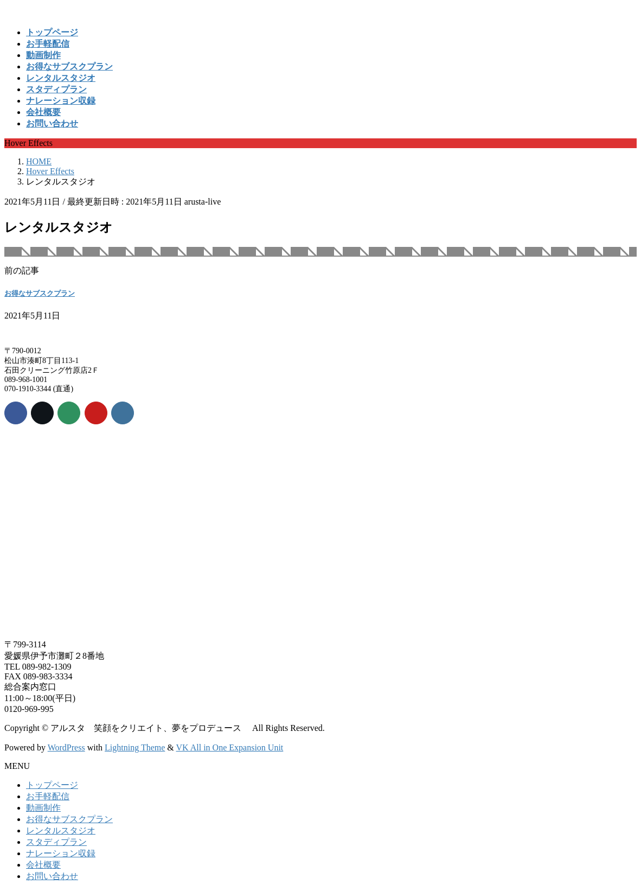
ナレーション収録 (60, 853)
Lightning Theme (135, 747)
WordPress (66, 747)
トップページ (52, 785)
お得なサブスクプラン (39, 293)
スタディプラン (56, 842)
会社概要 (43, 864)
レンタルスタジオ (60, 830)
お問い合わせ (52, 876)
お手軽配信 (47, 796)
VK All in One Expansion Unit (230, 747)
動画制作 (43, 807)
